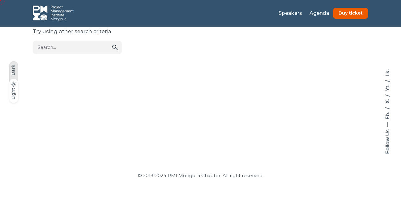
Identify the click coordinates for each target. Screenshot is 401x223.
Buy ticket (351, 13)
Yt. (387, 87)
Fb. (387, 115)
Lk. (387, 73)
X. (387, 101)
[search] (115, 47)
